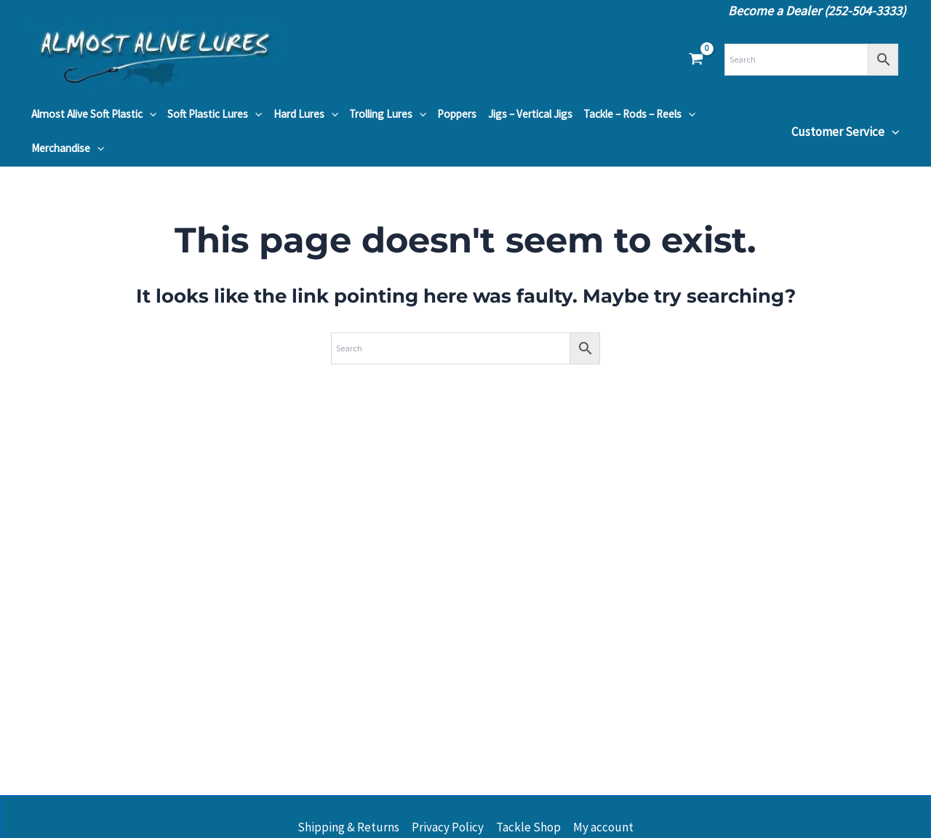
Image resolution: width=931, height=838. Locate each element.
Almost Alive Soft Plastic (93, 114)
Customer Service (845, 131)
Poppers (456, 114)
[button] (149, 114)
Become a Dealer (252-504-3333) (817, 10)
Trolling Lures (387, 114)
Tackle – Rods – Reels (639, 114)
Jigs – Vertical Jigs (530, 114)
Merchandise (67, 148)
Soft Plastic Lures (214, 114)
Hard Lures (305, 114)
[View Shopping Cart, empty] (696, 60)
